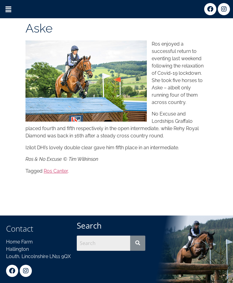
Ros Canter (56, 171)
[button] (8, 9)
